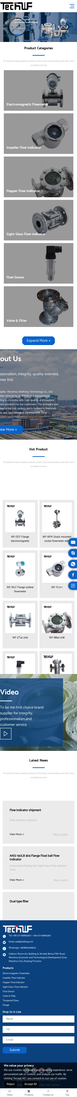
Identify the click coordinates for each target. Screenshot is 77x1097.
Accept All (31, 1084)
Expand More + (39, 342)
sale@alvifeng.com (24, 942)
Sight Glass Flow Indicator (15, 987)
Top (67, 1092)
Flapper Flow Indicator (14, 982)
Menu (9, 1092)
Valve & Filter (9, 996)
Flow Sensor (9, 991)
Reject (10, 1084)
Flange (6, 1005)
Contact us (48, 1092)
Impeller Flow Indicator (14, 978)
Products (28, 1092)
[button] (39, 39)
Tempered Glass (11, 1000)
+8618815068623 (28, 948)
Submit (15, 1050)
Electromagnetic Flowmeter (16, 973)
